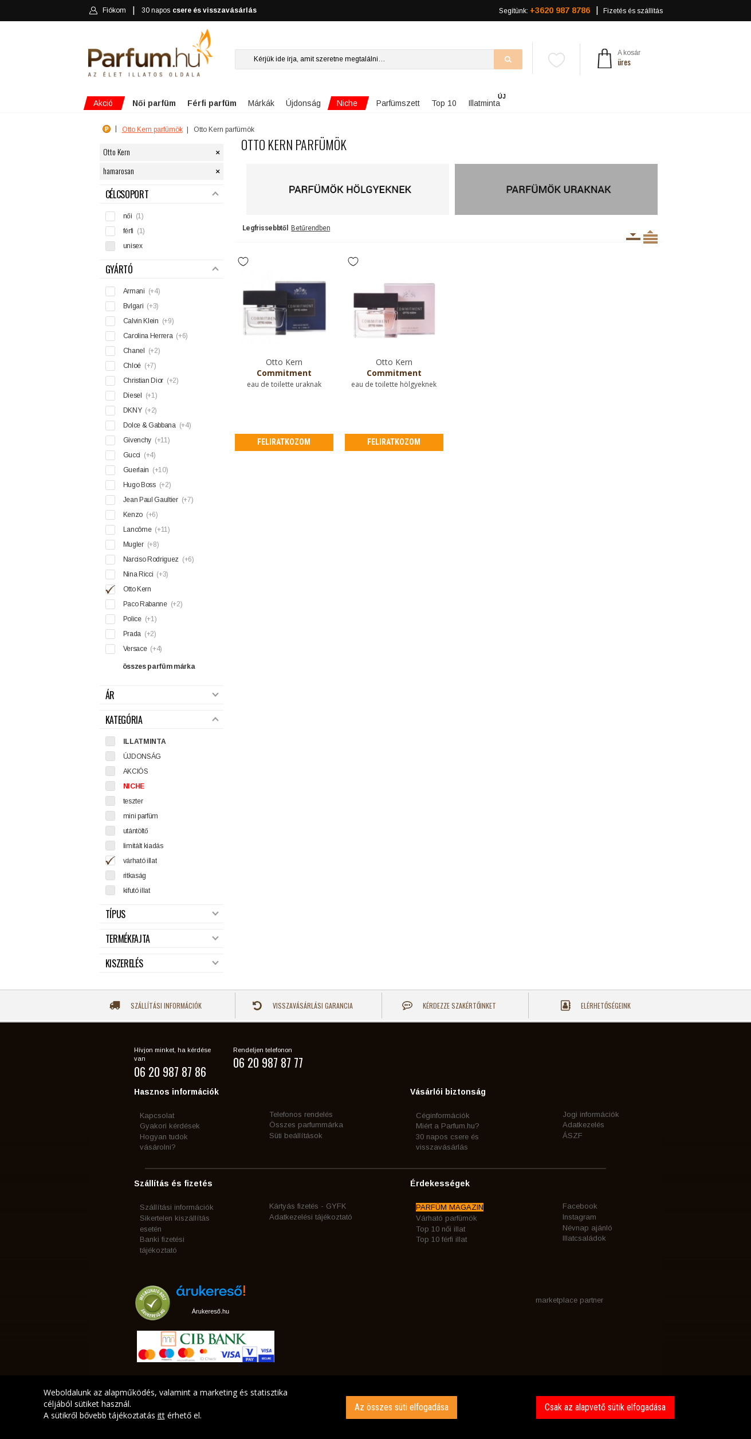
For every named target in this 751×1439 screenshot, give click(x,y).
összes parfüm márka (159, 666)
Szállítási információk (155, 1005)
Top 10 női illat (440, 1229)
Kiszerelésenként (633, 236)
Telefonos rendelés (301, 1114)
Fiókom (107, 10)
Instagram (579, 1217)
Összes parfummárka (306, 1124)
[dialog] (375, 1407)
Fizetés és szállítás (633, 11)
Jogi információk (591, 1114)
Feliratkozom (283, 441)
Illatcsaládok (584, 1238)
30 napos (198, 10)
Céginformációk (443, 1115)
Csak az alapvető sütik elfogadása (605, 1407)
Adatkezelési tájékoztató (310, 1217)
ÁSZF (573, 1135)
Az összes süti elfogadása (402, 1407)
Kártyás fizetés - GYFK (307, 1206)
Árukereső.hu (210, 1311)
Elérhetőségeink (596, 1005)
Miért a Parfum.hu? (447, 1126)
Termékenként (650, 237)
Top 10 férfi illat (441, 1239)
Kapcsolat (157, 1115)
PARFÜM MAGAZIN (449, 1207)
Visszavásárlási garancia (302, 1005)
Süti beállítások (296, 1135)
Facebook (580, 1206)
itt (161, 1415)
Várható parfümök (446, 1218)
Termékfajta (162, 939)
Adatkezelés (583, 1124)
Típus (162, 914)
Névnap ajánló (587, 1228)
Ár (162, 695)
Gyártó (162, 269)
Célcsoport (162, 194)
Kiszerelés (162, 963)
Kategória (162, 720)
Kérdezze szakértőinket (449, 1005)
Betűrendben (310, 228)
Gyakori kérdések (170, 1126)
